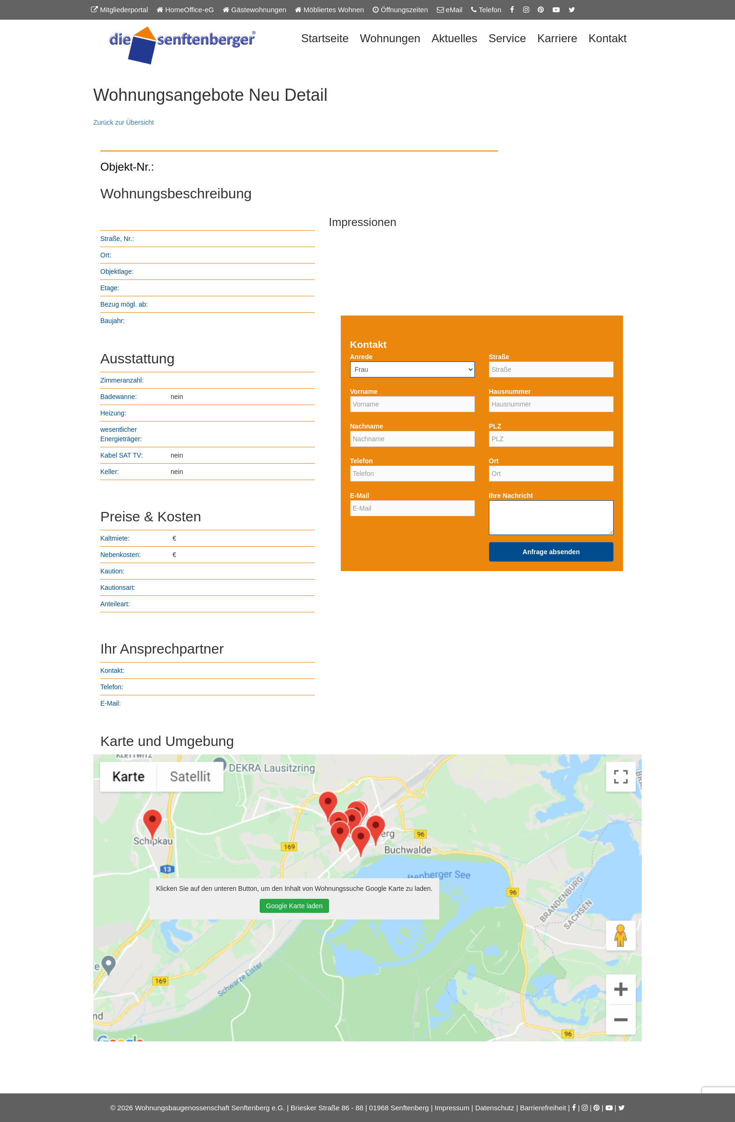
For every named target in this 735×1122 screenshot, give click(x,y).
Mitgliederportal (119, 10)
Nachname (366, 426)
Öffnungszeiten (400, 10)
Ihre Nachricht (511, 495)
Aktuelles (454, 38)
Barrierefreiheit (543, 1108)
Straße (499, 357)
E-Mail (359, 495)
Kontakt (608, 38)
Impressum (452, 1108)
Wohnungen (390, 38)
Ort (494, 461)
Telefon (486, 10)
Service (507, 38)
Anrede (361, 357)
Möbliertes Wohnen (329, 10)
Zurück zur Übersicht (123, 122)
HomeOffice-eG (185, 10)
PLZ (495, 426)
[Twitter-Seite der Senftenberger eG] (572, 10)
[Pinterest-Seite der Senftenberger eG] (541, 10)
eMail (450, 10)
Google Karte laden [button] (294, 906)
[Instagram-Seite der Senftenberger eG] (526, 10)
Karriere (557, 38)
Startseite (324, 38)
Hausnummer (510, 391)
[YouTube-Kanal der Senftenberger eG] (556, 10)
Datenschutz (494, 1108)
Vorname (364, 391)
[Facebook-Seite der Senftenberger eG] (512, 10)
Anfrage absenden (551, 552)
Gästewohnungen (254, 10)
